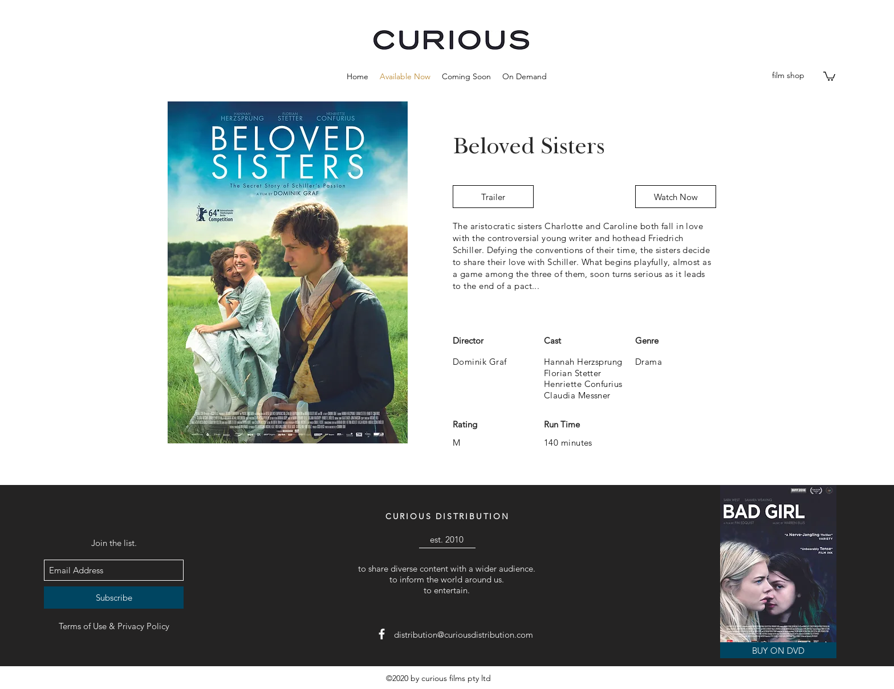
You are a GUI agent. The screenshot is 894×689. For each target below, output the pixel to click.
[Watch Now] (675, 196)
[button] (466, 76)
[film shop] (788, 75)
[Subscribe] (114, 597)
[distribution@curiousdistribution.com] (464, 634)
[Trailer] (493, 196)
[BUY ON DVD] (778, 650)
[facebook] (382, 634)
